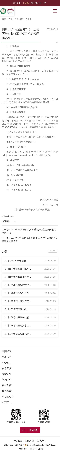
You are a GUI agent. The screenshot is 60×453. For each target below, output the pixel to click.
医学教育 (7, 362)
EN (45, 3)
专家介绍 (7, 374)
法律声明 (29, 440)
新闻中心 (7, 379)
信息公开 (17, 3)
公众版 (26, 3)
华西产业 (7, 402)
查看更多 (52, 250)
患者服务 (7, 357)
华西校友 (7, 391)
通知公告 (12, 19)
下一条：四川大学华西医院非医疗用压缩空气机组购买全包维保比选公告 (30, 239)
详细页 (28, 19)
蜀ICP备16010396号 (14, 445)
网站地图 (17, 440)
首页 (4, 19)
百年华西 (7, 385)
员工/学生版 (36, 3)
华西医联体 (8, 396)
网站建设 (23, 449)
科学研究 (7, 368)
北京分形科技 (36, 449)
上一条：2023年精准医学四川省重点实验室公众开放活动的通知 (29, 231)
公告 (21, 19)
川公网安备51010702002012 (40, 445)
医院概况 (7, 351)
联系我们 (41, 440)
